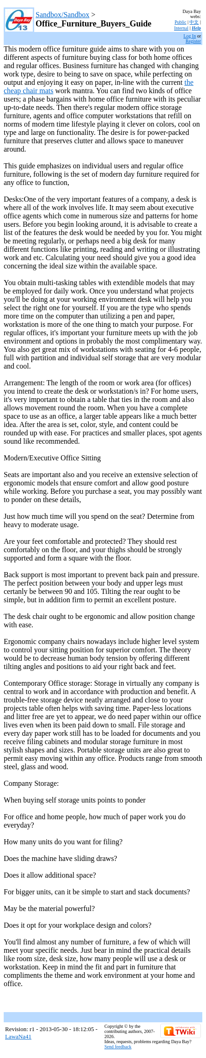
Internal (181, 28)
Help (196, 28)
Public (181, 22)
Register (193, 41)
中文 (194, 22)
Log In (189, 35)
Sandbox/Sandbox (62, 15)
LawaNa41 (18, 1036)
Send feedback (118, 1046)
